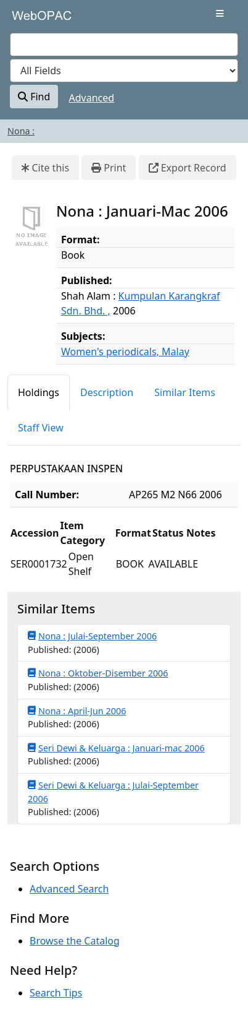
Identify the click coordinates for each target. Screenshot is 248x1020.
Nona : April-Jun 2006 (77, 710)
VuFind (31, 20)
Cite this (45, 167)
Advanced (92, 98)
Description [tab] (106, 392)
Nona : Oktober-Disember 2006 (98, 673)
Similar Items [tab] (184, 392)
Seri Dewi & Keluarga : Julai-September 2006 (113, 792)
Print (108, 167)
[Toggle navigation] (220, 13)
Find (34, 96)
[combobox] (124, 44)
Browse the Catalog (75, 941)
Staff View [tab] (41, 427)
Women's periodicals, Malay (125, 351)
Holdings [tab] (38, 392)
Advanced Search (69, 889)
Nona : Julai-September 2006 (92, 635)
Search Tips (56, 993)
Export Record (187, 167)
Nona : (21, 131)
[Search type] (124, 70)
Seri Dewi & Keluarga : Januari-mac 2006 (116, 747)
